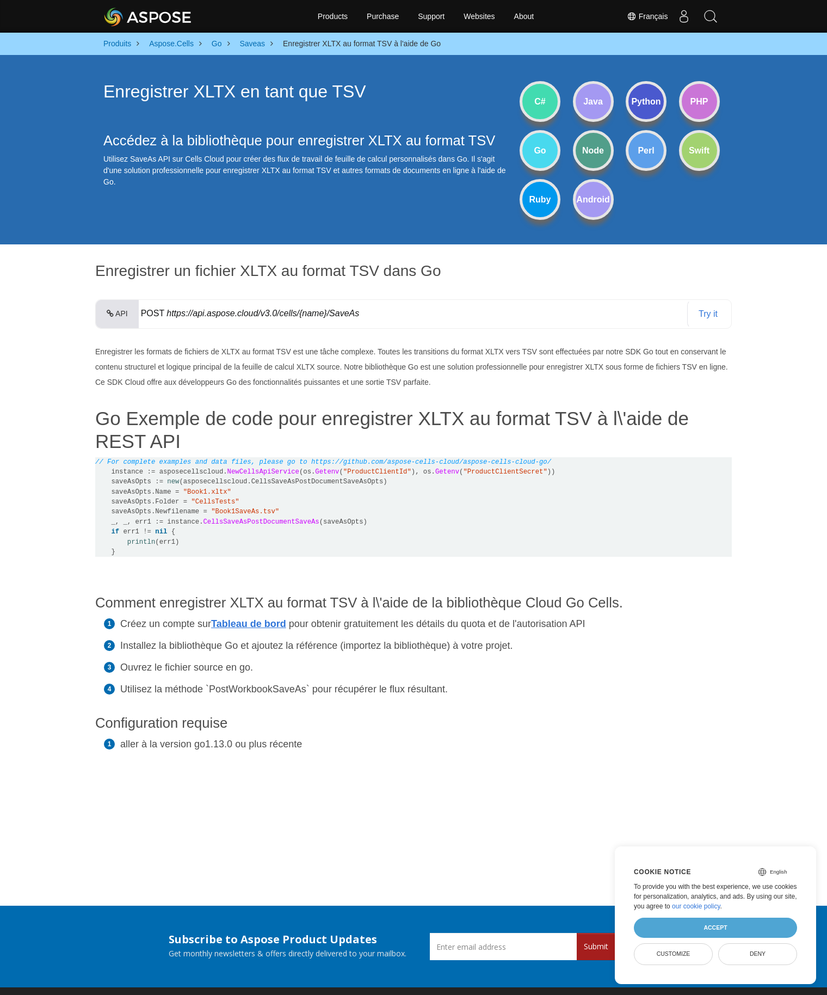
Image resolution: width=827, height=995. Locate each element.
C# (539, 101)
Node (593, 150)
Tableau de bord (248, 623)
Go (540, 150)
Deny (758, 953)
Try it (708, 313)
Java (593, 101)
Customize (673, 953)
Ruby (540, 199)
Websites (479, 16)
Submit (596, 946)
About (524, 16)
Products (333, 16)
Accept (715, 927)
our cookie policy (696, 906)
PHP (699, 101)
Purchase (383, 16)
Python (646, 101)
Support (431, 16)
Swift (699, 150)
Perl (646, 150)
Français (645, 16)
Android (592, 199)
